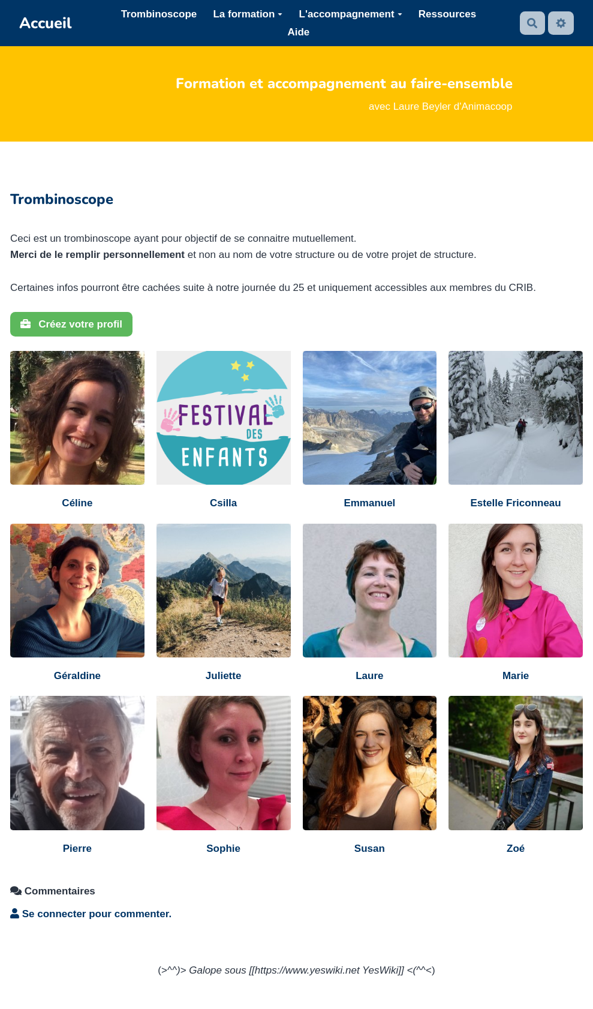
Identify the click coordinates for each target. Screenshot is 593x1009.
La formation (247, 14)
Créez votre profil (71, 324)
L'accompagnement (350, 14)
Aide (298, 32)
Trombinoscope (159, 14)
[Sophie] (223, 776)
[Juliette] (223, 604)
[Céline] (77, 431)
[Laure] (370, 604)
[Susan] (370, 776)
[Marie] (516, 604)
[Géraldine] (77, 604)
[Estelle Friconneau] (516, 431)
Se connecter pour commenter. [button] (90, 914)
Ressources (447, 14)
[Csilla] (223, 431)
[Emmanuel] (370, 431)
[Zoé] (516, 776)
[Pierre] (77, 776)
